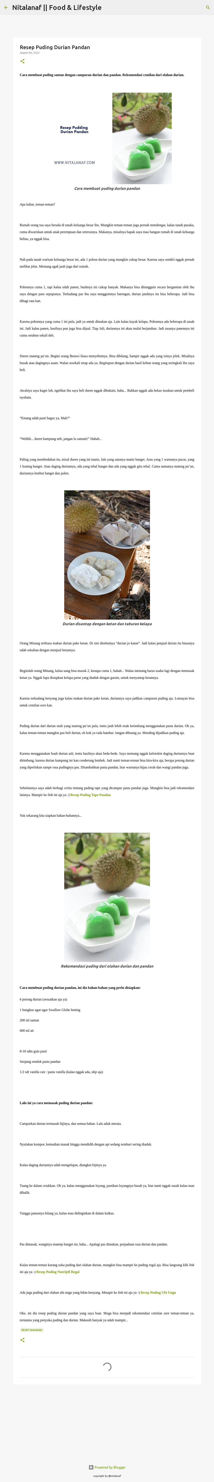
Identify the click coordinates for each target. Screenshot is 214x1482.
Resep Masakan (32, 1330)
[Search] (107, 7)
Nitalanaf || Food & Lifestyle (57, 7)
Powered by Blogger (107, 1467)
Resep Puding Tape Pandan (90, 795)
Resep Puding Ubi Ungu (158, 1292)
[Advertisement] (107, 1421)
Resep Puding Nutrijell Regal (58, 1272)
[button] (22, 61)
